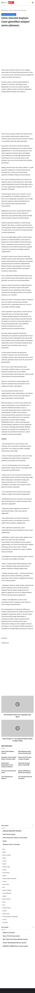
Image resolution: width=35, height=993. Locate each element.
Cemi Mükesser (7, 893)
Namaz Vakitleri (7, 890)
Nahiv (4, 852)
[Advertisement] (17, 48)
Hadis (4, 858)
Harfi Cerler (6, 884)
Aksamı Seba (6, 867)
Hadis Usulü (6, 913)
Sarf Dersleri (6, 872)
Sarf (4, 849)
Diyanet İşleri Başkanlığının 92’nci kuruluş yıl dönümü (7, 764)
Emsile (4, 869)
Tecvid (4, 861)
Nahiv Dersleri (6, 899)
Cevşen (5, 910)
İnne (4, 905)
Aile (4, 887)
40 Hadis (5, 922)
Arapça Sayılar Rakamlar (9, 878)
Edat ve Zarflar (7, 855)
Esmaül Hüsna (7, 908)
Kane (4, 902)
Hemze (5, 881)
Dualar (4, 864)
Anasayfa (4, 10)
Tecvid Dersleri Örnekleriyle (10, 916)
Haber (10, 10)
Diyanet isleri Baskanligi (19, 10)
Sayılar (4, 875)
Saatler (5, 896)
